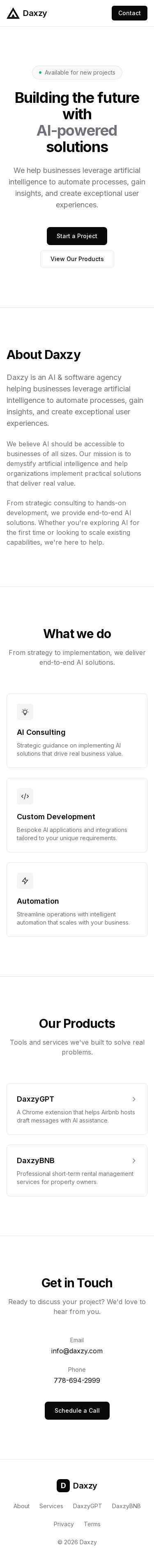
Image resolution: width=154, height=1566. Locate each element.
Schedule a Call (77, 1410)
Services (51, 1505)
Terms (92, 1524)
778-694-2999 (77, 1380)
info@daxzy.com (77, 1351)
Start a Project (77, 235)
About (22, 1505)
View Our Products (77, 258)
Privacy (64, 1524)
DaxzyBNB (126, 1505)
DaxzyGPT (87, 1505)
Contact (129, 12)
